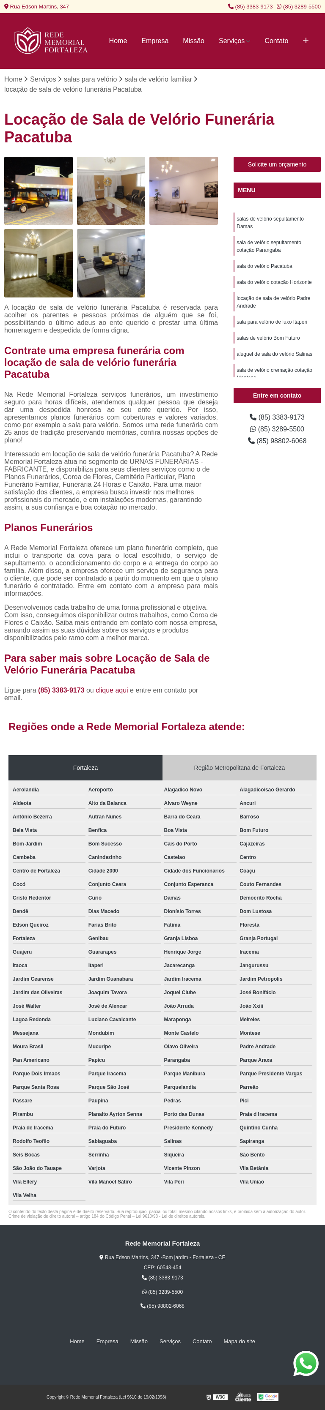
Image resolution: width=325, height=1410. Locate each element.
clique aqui (112, 690)
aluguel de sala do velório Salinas (274, 354)
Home (118, 40)
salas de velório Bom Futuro (268, 338)
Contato (276, 40)
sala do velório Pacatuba (264, 266)
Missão (193, 40)
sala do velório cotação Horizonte (274, 282)
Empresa (154, 40)
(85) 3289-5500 (299, 6)
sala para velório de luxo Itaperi (272, 322)
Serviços (232, 40)
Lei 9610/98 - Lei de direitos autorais (170, 1216)
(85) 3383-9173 (250, 6)
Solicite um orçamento (277, 164)
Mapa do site (239, 1341)
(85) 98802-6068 (277, 441)
